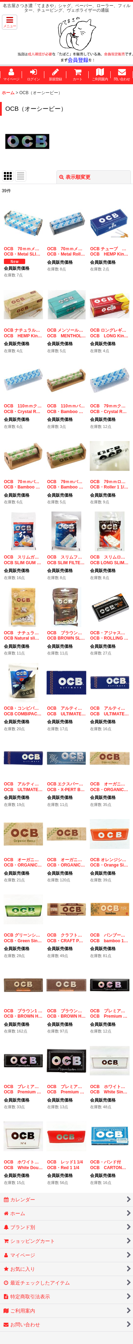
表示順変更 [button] (74, 177)
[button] (9, 22)
